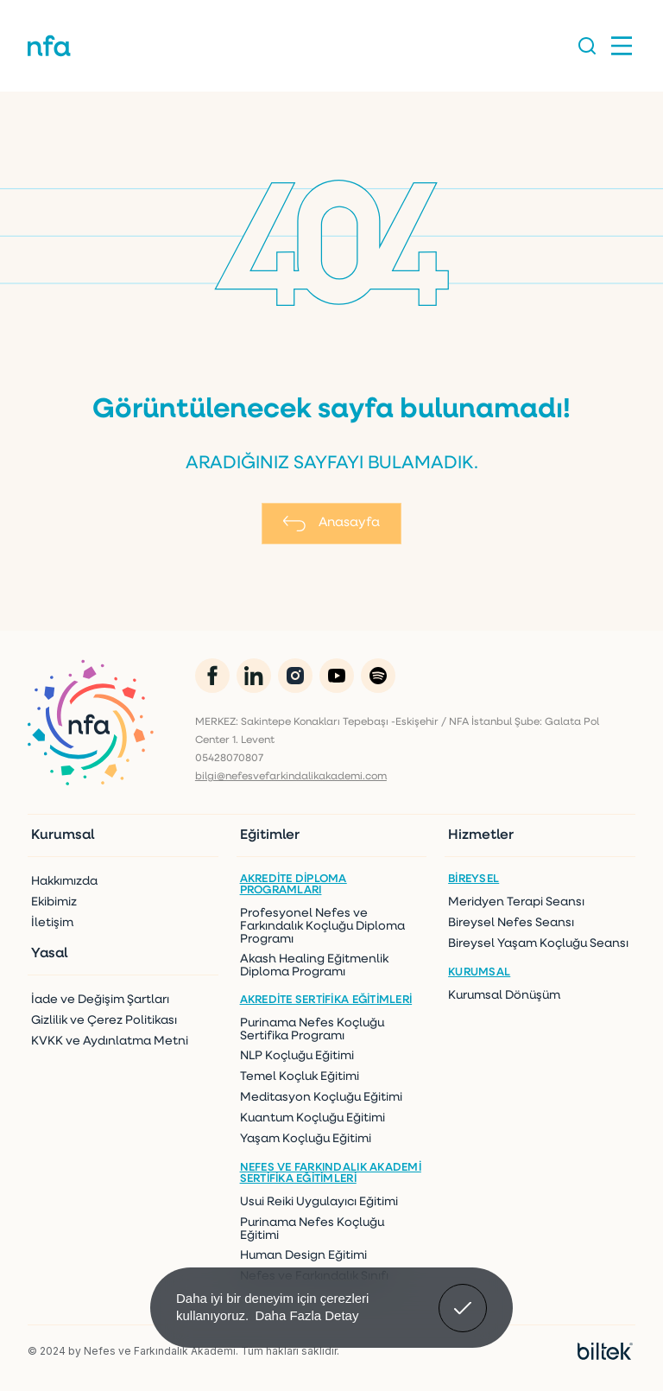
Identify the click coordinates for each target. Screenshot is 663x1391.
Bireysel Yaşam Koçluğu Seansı (538, 943)
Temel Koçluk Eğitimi (299, 1076)
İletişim (52, 923)
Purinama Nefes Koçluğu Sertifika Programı (312, 1030)
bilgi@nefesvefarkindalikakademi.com (291, 777)
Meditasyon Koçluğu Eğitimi (321, 1097)
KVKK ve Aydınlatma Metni (109, 1041)
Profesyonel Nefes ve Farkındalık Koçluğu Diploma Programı (322, 926)
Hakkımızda (64, 881)
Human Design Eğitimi (303, 1255)
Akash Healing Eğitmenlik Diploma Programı (314, 966)
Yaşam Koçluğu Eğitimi (305, 1139)
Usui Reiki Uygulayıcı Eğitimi (319, 1202)
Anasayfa (331, 523)
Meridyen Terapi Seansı (516, 902)
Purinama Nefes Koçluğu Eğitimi (312, 1229)
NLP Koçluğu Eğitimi (297, 1056)
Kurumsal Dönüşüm (504, 995)
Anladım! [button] (463, 1295)
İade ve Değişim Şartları (100, 1000)
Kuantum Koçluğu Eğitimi (312, 1118)
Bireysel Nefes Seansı (511, 923)
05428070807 (229, 758)
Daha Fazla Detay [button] (306, 1315)
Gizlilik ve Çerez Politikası (104, 1020)
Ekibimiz (54, 902)
